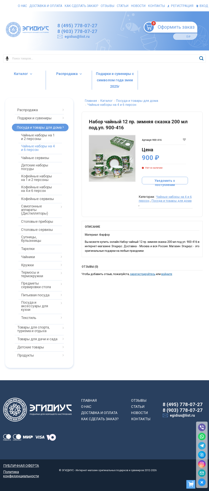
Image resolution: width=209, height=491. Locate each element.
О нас (22, 6)
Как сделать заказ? (81, 6)
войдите (166, 274)
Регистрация (180, 6)
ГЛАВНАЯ (89, 400)
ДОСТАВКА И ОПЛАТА (99, 413)
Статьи (123, 6)
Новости (138, 6)
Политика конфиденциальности (21, 472)
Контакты (156, 6)
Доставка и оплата (45, 6)
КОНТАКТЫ (140, 419)
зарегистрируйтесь (142, 274)
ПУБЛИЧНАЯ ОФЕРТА (21, 466)
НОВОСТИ (139, 413)
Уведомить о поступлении (165, 181)
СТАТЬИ (137, 406)
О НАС (86, 406)
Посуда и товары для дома (171, 201)
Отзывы (107, 6)
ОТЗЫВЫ (138, 400)
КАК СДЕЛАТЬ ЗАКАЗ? (100, 419)
